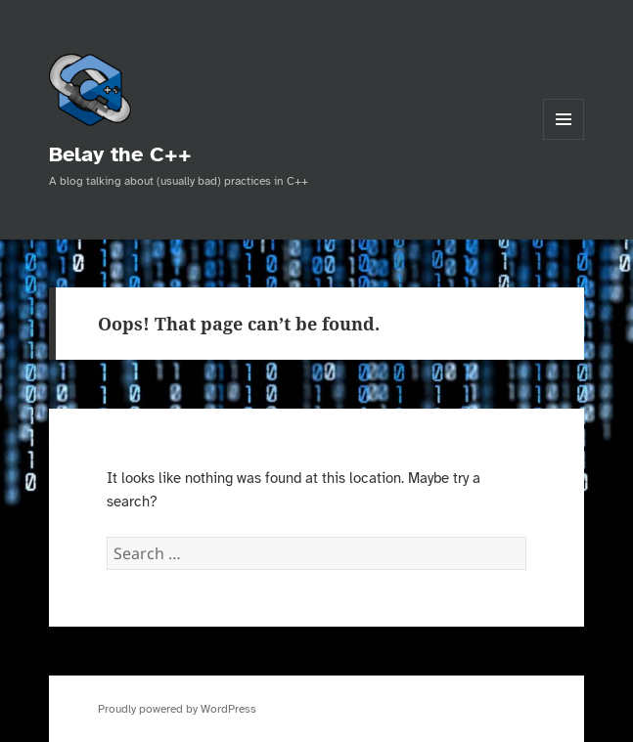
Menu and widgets (564, 139)
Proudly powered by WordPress (177, 709)
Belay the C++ (120, 154)
